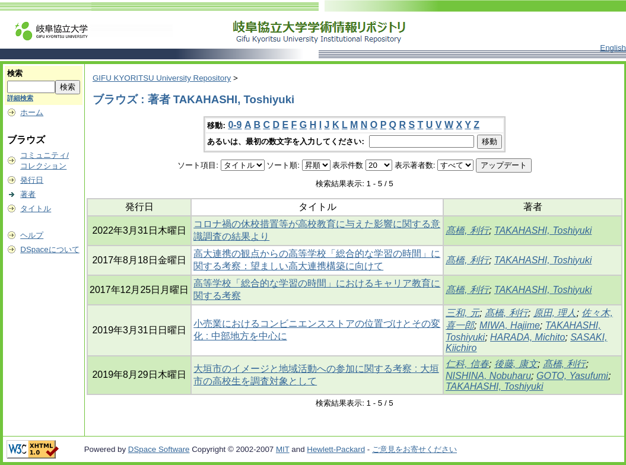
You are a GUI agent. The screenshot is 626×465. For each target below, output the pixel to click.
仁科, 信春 (467, 364)
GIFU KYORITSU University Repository (162, 78)
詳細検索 (20, 97)
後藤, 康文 (516, 364)
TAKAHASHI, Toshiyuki (543, 230)
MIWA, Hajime (509, 325)
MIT (283, 449)
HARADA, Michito (527, 337)
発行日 (31, 180)
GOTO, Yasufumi (572, 376)
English (613, 47)
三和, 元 (462, 313)
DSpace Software (159, 449)
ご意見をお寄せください (414, 449)
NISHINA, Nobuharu (488, 376)
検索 (15, 73)
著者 (28, 194)
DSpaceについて (49, 249)
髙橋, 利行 (467, 230)
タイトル (35, 208)
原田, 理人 (555, 313)
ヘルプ (31, 235)
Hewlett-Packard (336, 449)
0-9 (234, 125)
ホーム (31, 112)
